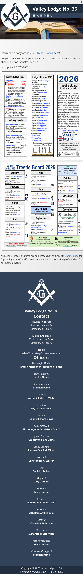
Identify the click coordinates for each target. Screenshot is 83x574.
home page (72, 255)
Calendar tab (46, 259)
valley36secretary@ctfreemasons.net (41, 353)
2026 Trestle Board (41, 53)
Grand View (39, 571)
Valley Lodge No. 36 (55, 9)
